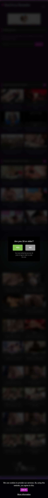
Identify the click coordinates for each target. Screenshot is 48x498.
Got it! (24, 490)
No (30, 248)
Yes (17, 248)
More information (24, 494)
